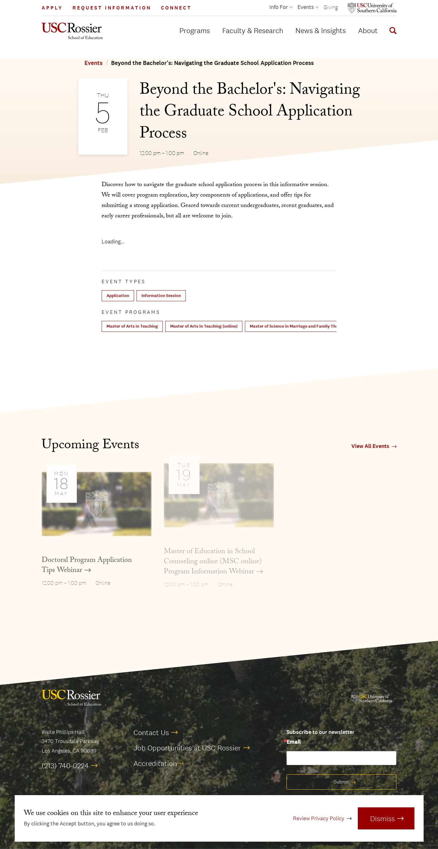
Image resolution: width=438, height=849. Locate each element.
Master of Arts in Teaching (132, 326)
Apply (52, 8)
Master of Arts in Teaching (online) (204, 326)
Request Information (112, 8)
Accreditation (155, 763)
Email (293, 742)
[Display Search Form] (392, 31)
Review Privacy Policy (318, 818)
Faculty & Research (252, 30)
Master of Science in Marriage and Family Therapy (298, 326)
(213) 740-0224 (65, 765)
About (368, 30)
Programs (194, 30)
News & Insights (320, 30)
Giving (331, 7)
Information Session (161, 296)
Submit (341, 782)
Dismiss (382, 818)
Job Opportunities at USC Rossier (187, 747)
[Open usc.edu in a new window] (372, 8)
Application (118, 296)
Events (93, 63)
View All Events (370, 446)
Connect (176, 8)
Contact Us (151, 732)
